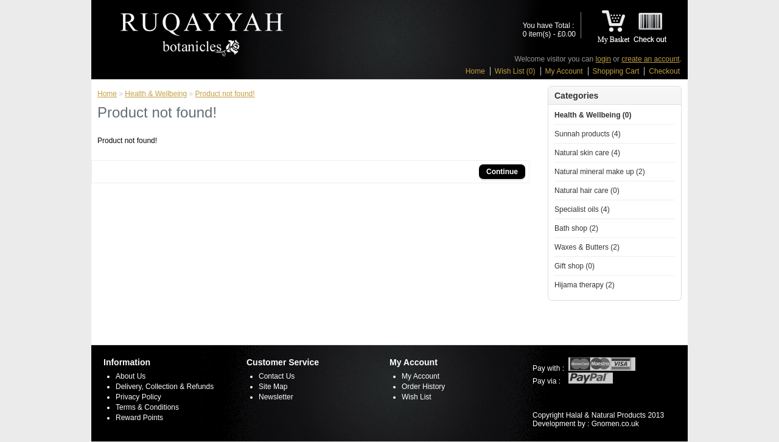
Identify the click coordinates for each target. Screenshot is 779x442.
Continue (502, 171)
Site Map (273, 386)
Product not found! (225, 93)
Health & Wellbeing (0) (592, 115)
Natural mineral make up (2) (599, 171)
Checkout (664, 71)
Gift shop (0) (574, 266)
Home (475, 71)
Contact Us (277, 376)
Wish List (416, 397)
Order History (423, 386)
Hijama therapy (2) (584, 285)
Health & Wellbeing (156, 93)
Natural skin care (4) (587, 153)
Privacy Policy (138, 397)
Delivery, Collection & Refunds (165, 386)
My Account (564, 71)
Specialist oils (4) (582, 209)
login (603, 59)
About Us (130, 376)
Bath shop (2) (576, 228)
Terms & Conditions (147, 407)
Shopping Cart (616, 71)
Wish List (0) (515, 71)
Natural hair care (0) (587, 190)
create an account (650, 59)
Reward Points (139, 417)
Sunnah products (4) (587, 134)
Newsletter (276, 397)
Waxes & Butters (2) (587, 247)
